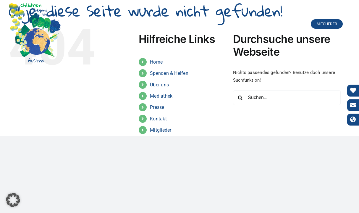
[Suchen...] (287, 97)
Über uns (159, 85)
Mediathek (161, 96)
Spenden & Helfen (169, 73)
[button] (13, 200)
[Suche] (240, 97)
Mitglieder (160, 130)
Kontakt (158, 119)
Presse (157, 107)
